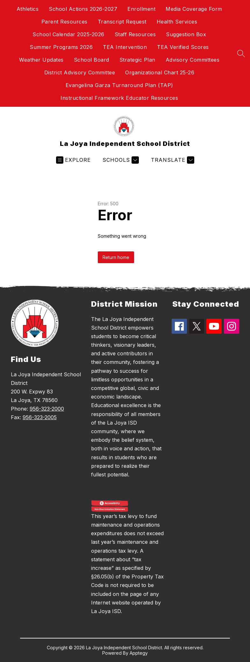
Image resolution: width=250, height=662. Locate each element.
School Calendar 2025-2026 (68, 34)
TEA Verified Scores (183, 47)
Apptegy (139, 653)
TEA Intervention (125, 47)
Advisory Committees (193, 60)
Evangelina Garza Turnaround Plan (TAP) (119, 85)
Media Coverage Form (194, 9)
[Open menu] (73, 160)
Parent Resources (64, 21)
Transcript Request (122, 21)
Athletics (28, 9)
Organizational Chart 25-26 (159, 72)
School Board (91, 60)
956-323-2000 (47, 409)
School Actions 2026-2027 (83, 9)
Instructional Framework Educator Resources (119, 98)
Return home (116, 257)
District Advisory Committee (79, 72)
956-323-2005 (40, 417)
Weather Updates (41, 60)
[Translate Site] (171, 160)
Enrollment (141, 9)
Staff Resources (135, 34)
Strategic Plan (137, 60)
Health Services (177, 21)
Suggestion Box (186, 34)
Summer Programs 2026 (61, 47)
